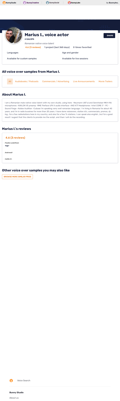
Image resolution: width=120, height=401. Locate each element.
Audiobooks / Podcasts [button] (26, 81)
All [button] (10, 81)
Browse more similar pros (17, 177)
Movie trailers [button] (105, 81)
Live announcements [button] (84, 81)
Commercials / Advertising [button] (55, 81)
